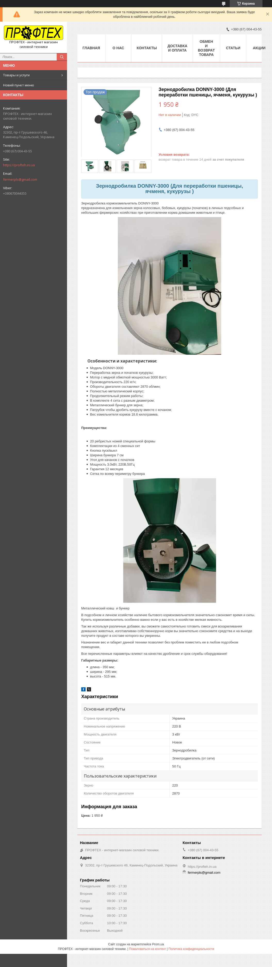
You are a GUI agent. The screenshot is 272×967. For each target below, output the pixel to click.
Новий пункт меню (18, 85)
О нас (118, 48)
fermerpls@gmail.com (20, 179)
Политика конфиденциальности (191, 949)
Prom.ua (158, 944)
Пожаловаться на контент (147, 949)
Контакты (147, 48)
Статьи (233, 48)
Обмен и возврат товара (206, 48)
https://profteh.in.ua (19, 165)
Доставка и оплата (177, 48)
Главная (91, 48)
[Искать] (62, 57)
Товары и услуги (16, 75)
